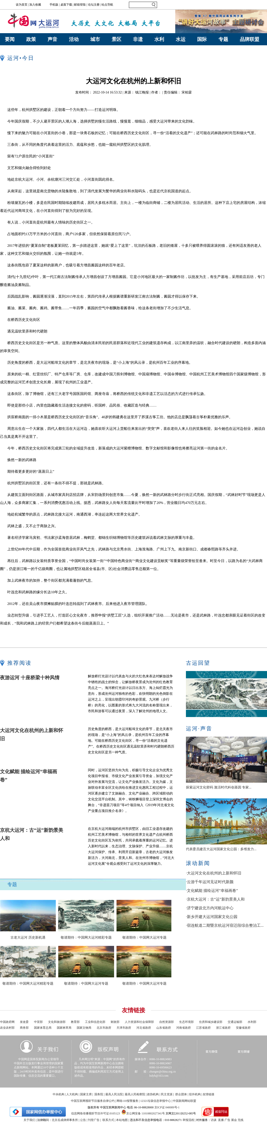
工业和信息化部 (95, 1022)
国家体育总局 (42, 1027)
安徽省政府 (243, 1027)
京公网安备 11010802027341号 (143, 1112)
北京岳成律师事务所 (65, 1120)
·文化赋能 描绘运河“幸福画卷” (212, 890)
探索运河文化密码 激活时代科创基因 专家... (218, 787)
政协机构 (153, 1094)
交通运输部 (235, 1022)
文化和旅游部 (57, 1022)
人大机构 (72, 1094)
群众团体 (181, 1094)
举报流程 (188, 1120)
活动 (74, 39)
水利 (159, 39)
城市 (95, 39)
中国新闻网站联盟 (184, 1101)
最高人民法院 (114, 1094)
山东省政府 (163, 1027)
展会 (234, 1120)
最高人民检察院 (135, 1094)
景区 (116, 39)
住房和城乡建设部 (210, 1022)
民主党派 (167, 1094)
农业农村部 (7, 1027)
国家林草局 (64, 1027)
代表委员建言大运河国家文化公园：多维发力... (221, 849)
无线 (240, 1120)
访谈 (214, 1120)
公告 (83, 1120)
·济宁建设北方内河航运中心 (210, 908)
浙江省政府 (223, 1027)
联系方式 (108, 1120)
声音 (52, 39)
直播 (221, 1120)
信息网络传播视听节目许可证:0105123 (95, 1113)
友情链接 (208, 1094)
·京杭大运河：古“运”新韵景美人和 (215, 899)
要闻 (10, 39)
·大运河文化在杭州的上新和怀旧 (213, 873)
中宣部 (38, 1022)
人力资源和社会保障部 (139, 1022)
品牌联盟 (249, 39)
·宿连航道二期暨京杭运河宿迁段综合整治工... (225, 925)
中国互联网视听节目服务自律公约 (93, 1101)
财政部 (115, 1022)
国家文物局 (84, 1027)
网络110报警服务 (127, 1101)
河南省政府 (183, 1027)
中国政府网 (7, 1022)
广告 (227, 1120)
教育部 (75, 1022)
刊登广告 (94, 1120)
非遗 (138, 39)
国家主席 (86, 1094)
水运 (180, 39)
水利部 (252, 1022)
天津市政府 (124, 1027)
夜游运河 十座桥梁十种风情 (29, 677)
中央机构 (58, 1094)
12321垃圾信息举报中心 (155, 1101)
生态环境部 (186, 1022)
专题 (223, 39)
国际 (202, 39)
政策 (31, 39)
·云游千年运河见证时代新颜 (210, 882)
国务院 (98, 1094)
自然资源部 (166, 1022)
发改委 (24, 1022)
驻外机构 (195, 1094)
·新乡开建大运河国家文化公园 (211, 917)
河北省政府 (143, 1027)
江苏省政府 (203, 1027)
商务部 (24, 1027)
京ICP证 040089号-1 (167, 1107)
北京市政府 (104, 1027)
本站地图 (122, 1120)
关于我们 (29, 1120)
